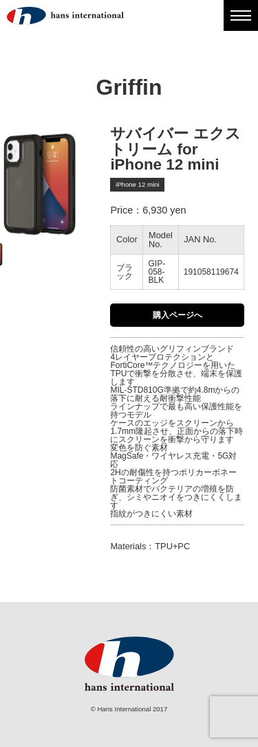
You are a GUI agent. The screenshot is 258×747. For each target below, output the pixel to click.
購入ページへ (177, 315)
